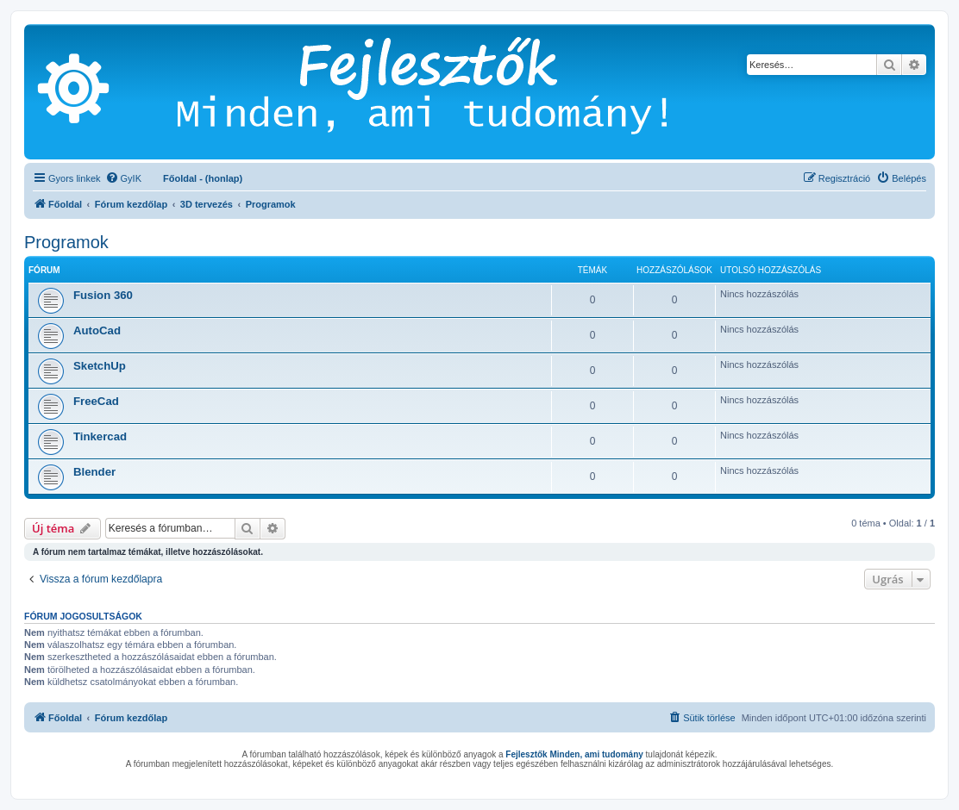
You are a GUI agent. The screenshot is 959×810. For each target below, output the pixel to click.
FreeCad (96, 401)
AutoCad (97, 330)
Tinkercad (100, 436)
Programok (66, 242)
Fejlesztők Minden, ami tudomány (573, 754)
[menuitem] (123, 178)
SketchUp (99, 365)
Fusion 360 (103, 295)
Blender (94, 471)
